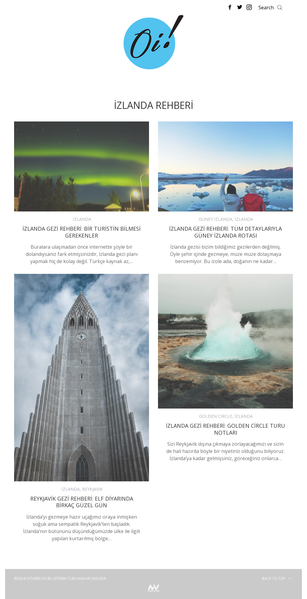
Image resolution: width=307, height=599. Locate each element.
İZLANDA (82, 219)
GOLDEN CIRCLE (215, 416)
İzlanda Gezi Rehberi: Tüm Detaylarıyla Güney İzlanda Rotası (225, 232)
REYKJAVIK (92, 489)
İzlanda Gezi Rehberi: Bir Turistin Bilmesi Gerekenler (81, 232)
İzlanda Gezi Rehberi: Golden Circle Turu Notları (225, 429)
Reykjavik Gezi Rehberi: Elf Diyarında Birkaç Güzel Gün (81, 502)
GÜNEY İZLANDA (215, 219)
